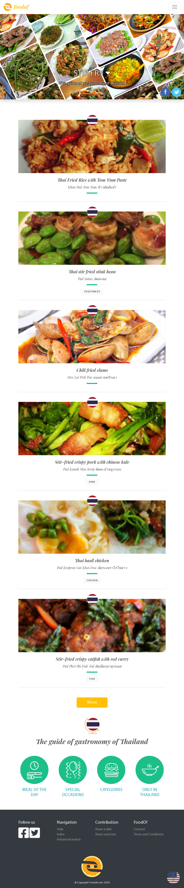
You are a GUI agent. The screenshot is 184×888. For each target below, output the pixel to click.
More (92, 702)
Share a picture (105, 834)
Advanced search (69, 839)
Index (60, 834)
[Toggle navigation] (175, 7)
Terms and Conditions (149, 834)
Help (60, 829)
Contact (139, 829)
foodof (15, 7)
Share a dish (103, 829)
